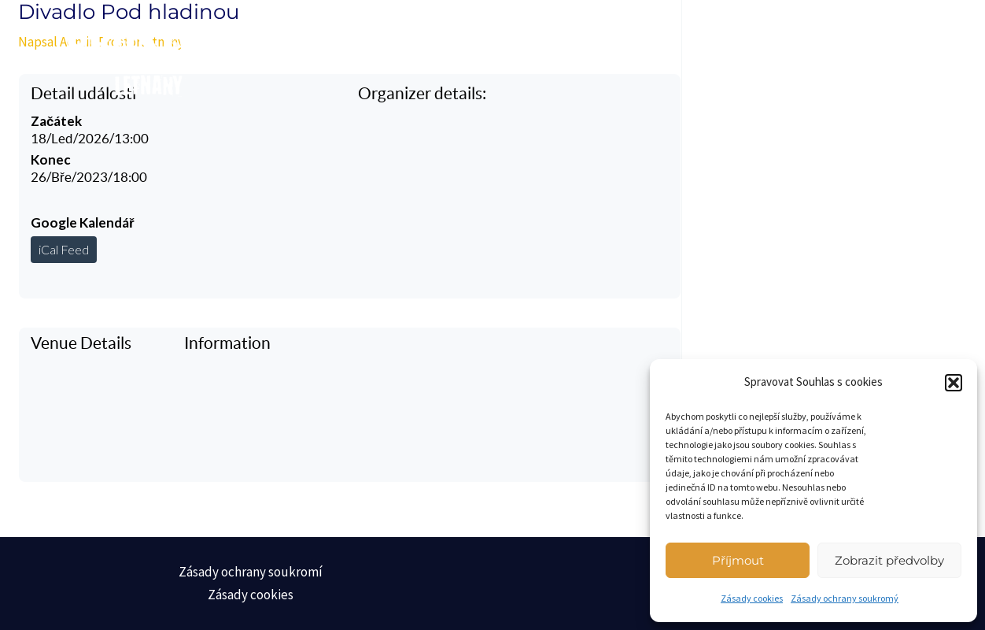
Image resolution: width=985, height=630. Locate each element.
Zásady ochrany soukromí (251, 571)
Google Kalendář (83, 222)
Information (227, 343)
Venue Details (81, 343)
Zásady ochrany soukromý (844, 598)
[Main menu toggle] (894, 55)
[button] (953, 383)
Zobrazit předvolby (889, 560)
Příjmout (738, 560)
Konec (51, 159)
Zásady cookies (752, 598)
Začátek (56, 121)
